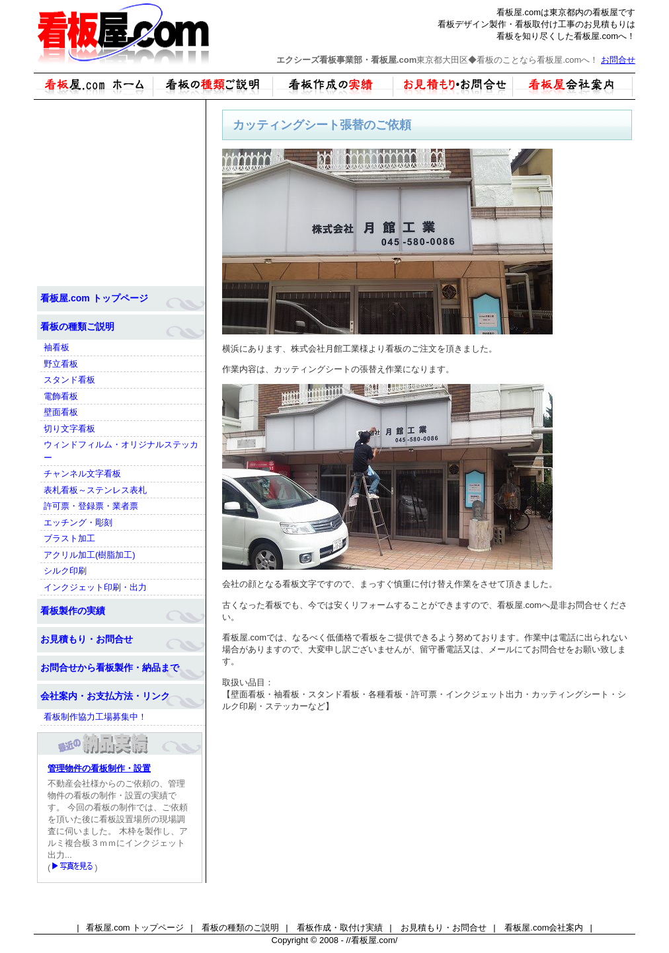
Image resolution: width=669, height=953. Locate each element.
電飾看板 (61, 396)
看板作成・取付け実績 (340, 928)
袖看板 (56, 347)
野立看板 (61, 364)
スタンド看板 (69, 380)
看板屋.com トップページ (94, 298)
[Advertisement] (427, 815)
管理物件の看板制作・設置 (99, 768)
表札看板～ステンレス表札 (95, 490)
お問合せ (618, 60)
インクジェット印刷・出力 (95, 587)
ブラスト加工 (69, 538)
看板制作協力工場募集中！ (95, 717)
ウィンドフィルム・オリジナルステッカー (121, 451)
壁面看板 (61, 412)
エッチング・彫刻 (78, 522)
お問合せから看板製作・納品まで (109, 667)
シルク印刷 (65, 571)
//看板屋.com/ (371, 940)
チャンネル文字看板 (82, 473)
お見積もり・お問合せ (86, 639)
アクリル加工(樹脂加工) (90, 555)
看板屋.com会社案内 (543, 928)
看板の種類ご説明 (77, 326)
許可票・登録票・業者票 (91, 506)
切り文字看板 (69, 429)
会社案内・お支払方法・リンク (105, 696)
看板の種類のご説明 (240, 928)
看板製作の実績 (72, 610)
